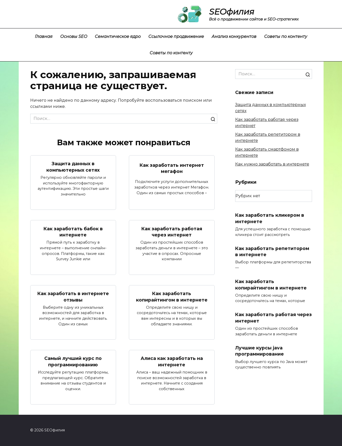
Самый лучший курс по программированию (73, 362)
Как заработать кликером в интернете (269, 218)
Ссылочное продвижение (176, 36)
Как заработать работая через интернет (171, 231)
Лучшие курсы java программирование (259, 351)
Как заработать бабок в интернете (73, 231)
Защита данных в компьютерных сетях (73, 167)
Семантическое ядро (118, 36)
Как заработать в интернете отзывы (73, 297)
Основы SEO (73, 36)
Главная (44, 36)
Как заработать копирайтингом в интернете (172, 297)
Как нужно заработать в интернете (272, 164)
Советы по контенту (285, 36)
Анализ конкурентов (234, 36)
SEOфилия (231, 12)
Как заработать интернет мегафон (172, 168)
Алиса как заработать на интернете (172, 362)
